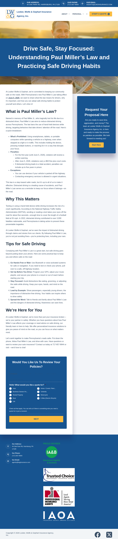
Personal (79, 14)
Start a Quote (101, 14)
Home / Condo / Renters (48, 388)
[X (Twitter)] (109, 533)
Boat (14, 398)
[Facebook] (97, 533)
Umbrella (43, 392)
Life (14, 401)
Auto (14, 388)
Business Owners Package (21, 392)
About (66, 14)
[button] (96, 145)
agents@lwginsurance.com (99, 4)
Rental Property (18, 395)
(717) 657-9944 (73, 4)
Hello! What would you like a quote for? (27, 385)
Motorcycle (44, 395)
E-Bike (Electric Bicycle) (48, 398)
